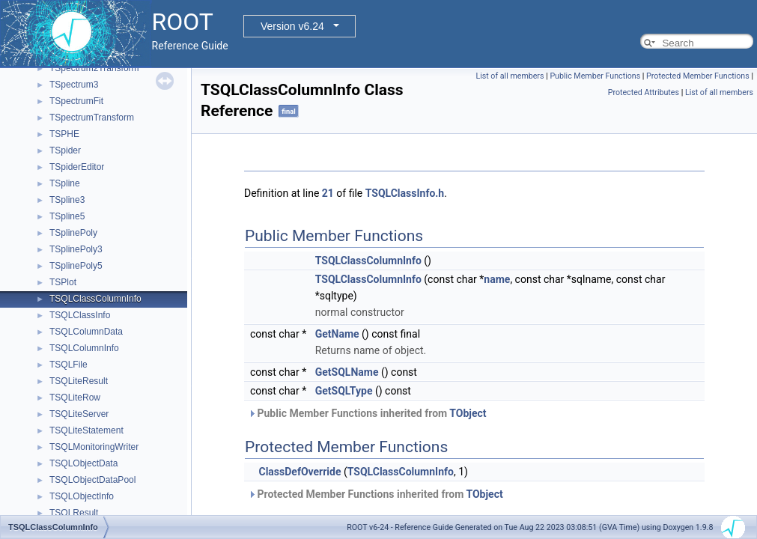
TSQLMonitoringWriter (94, 447)
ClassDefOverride (299, 472)
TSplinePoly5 (76, 266)
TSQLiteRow (74, 397)
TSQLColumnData (86, 331)
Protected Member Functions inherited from (375, 494)
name (497, 279)
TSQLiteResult (78, 381)
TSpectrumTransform (91, 117)
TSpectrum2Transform (94, 68)
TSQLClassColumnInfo (95, 298)
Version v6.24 (292, 26)
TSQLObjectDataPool (92, 480)
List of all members (509, 76)
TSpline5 (67, 216)
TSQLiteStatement (86, 430)
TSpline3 (67, 200)
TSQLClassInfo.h (404, 193)
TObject (467, 413)
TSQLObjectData (83, 463)
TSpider (65, 150)
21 (328, 193)
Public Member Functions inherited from (367, 413)
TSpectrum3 (73, 84)
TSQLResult (73, 513)
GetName (337, 334)
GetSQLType (344, 391)
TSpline (64, 183)
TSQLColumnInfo (84, 348)
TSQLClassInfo (79, 315)
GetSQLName (347, 372)
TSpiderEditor (76, 167)
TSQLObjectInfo (81, 496)
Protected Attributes (643, 92)
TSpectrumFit (76, 101)
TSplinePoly (73, 233)
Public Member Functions (595, 76)
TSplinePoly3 (76, 249)
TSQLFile (68, 364)
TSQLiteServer (79, 414)
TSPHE (64, 134)
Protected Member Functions (698, 76)
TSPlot (62, 282)
